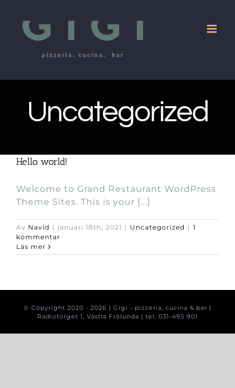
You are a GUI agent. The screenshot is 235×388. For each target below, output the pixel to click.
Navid (39, 227)
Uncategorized (157, 227)
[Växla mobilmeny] (213, 28)
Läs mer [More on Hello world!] (31, 246)
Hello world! (41, 162)
